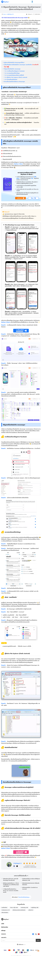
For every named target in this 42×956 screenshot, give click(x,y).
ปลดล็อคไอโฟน (4, 907)
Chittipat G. (30, 14)
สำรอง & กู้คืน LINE (14, 907)
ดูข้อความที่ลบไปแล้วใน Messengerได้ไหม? (14, 62)
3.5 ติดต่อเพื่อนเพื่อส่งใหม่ (11, 79)
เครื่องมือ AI (30, 910)
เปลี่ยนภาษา (21, 944)
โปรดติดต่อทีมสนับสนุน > (24, 897)
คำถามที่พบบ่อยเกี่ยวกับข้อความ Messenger (14, 81)
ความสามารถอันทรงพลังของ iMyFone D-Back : (27, 173)
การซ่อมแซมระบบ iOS (6, 910)
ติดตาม (38, 940)
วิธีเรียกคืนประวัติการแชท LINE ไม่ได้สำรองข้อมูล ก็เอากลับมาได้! (10, 879)
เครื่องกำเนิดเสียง (5, 912)
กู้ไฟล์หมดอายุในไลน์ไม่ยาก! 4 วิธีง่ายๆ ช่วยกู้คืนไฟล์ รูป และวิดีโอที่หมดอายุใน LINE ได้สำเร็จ (11, 884)
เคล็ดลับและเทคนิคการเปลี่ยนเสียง (19, 910)
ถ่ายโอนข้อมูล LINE (24, 907)
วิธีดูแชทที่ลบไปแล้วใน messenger (12, 69)
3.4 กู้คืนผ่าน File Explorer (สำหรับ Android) (16, 77)
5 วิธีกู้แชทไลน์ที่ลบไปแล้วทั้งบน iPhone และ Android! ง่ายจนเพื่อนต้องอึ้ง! (10, 890)
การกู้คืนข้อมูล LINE (34, 907)
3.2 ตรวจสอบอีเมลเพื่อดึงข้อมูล (12, 73)
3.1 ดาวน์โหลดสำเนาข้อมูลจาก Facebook (15, 71)
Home (4, 14)
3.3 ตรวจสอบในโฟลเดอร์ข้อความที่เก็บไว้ (14, 75)
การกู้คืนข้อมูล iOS (10, 14)
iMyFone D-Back (18, 164)
